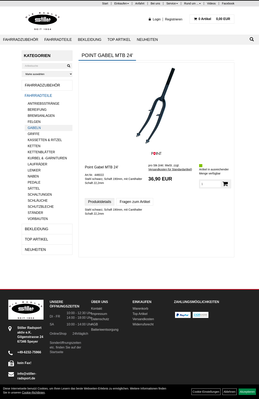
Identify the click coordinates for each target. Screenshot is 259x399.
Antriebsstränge (43, 103)
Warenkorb (140, 308)
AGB (94, 324)
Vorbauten (38, 219)
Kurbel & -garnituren (47, 158)
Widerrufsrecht (143, 324)
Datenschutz (100, 319)
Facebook (228, 3)
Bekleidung (89, 40)
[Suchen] (251, 39)
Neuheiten (147, 40)
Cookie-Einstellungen (206, 391)
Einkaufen (121, 3)
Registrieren (173, 19)
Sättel (34, 188)
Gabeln (34, 128)
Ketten (34, 146)
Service (172, 3)
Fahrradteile (58, 40)
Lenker (34, 170)
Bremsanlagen (41, 115)
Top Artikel (119, 40)
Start (105, 3)
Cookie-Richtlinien (33, 392)
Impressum (99, 314)
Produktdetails (99, 202)
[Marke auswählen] (47, 74)
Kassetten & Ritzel (45, 140)
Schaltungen (40, 194)
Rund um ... (192, 3)
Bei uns (155, 3)
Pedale (34, 182)
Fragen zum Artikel (135, 202)
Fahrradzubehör (20, 40)
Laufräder (37, 164)
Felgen (34, 121)
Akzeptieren (247, 391)
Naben (33, 176)
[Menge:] (210, 184)
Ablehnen (230, 391)
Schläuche (38, 200)
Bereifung (37, 109)
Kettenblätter (41, 152)
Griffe (34, 134)
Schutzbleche (41, 206)
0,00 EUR (212, 19)
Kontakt (96, 308)
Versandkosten (143, 319)
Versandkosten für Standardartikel (169, 169)
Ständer (35, 212)
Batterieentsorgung (104, 329)
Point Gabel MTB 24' (101, 167)
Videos (211, 3)
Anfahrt (139, 3)
